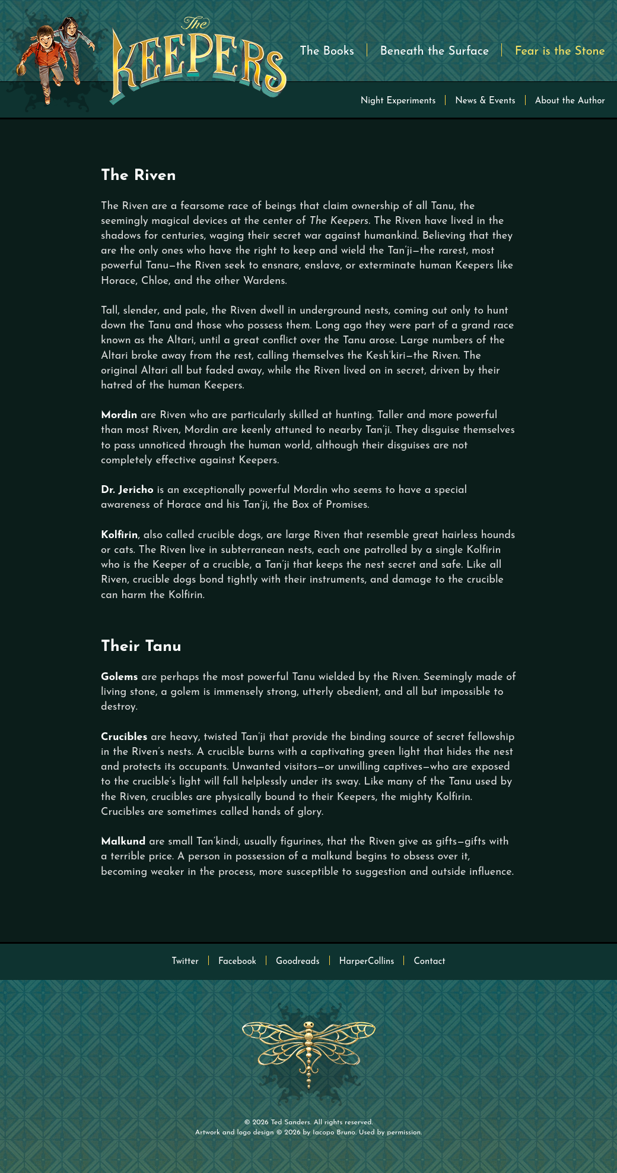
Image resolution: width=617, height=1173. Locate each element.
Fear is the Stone (560, 52)
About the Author (570, 101)
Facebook (237, 961)
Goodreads (297, 961)
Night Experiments (398, 101)
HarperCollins (367, 961)
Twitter (185, 961)
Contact (429, 961)
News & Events (485, 101)
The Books (327, 52)
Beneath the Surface (434, 52)
